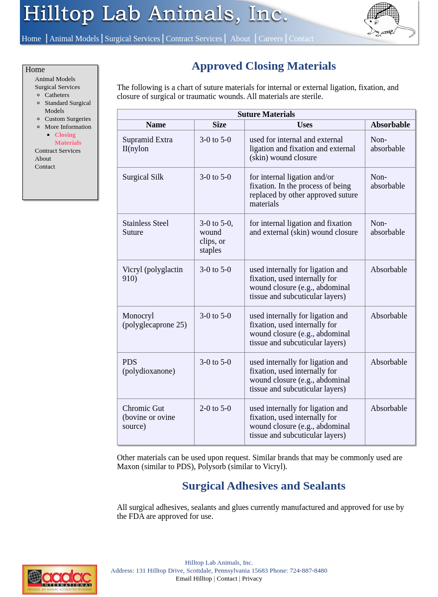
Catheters (57, 95)
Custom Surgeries (68, 118)
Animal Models (74, 38)
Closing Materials (68, 138)
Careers (271, 38)
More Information (68, 126)
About (240, 38)
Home (31, 38)
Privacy (252, 578)
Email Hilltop (194, 578)
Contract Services (194, 38)
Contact (301, 38)
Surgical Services (132, 38)
